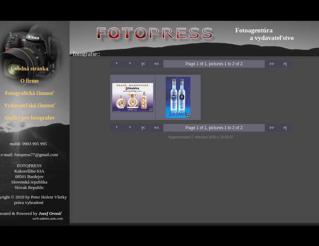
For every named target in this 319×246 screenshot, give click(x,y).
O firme (29, 81)
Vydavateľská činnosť (29, 105)
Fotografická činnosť (29, 93)
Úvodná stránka (29, 68)
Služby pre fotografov (29, 118)
